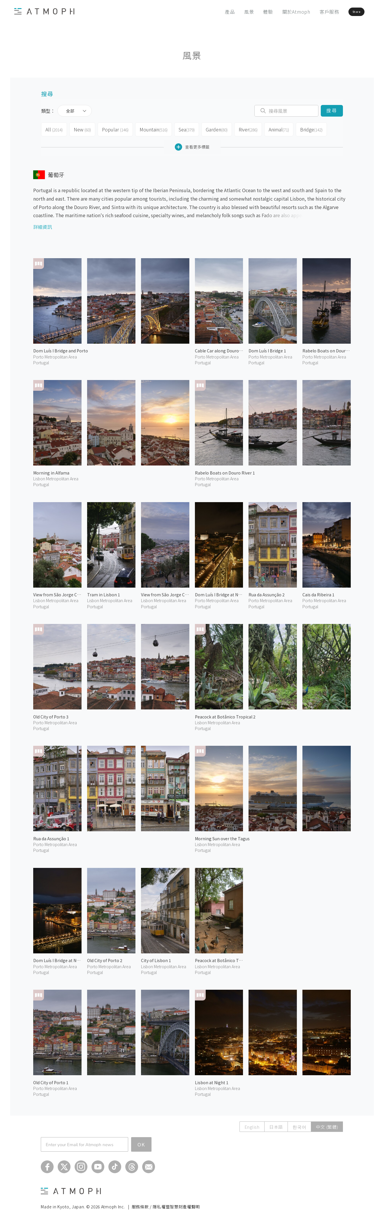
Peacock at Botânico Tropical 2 (225, 714)
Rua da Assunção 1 (51, 836)
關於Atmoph (279, 11)
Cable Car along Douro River (219, 348)
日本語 (276, 1124)
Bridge (316, 128)
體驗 (251, 11)
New (83, 128)
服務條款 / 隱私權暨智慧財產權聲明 (166, 1204)
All (54, 128)
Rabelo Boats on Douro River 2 (326, 348)
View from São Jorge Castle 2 (57, 592)
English (252, 1124)
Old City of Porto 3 (50, 714)
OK (141, 1142)
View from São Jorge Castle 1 (165, 592)
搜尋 (331, 110)
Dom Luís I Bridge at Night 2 (219, 592)
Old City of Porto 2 (104, 958)
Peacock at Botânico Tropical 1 (219, 958)
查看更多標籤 (192, 144)
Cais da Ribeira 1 (318, 592)
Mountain (154, 128)
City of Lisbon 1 (156, 958)
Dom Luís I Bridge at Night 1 (57, 958)
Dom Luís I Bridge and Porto (60, 348)
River (251, 128)
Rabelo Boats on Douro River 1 (225, 470)
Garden (219, 128)
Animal (283, 128)
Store (345, 11)
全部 (70, 111)
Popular (116, 128)
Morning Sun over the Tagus (222, 836)
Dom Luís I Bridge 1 (267, 348)
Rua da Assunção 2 (267, 592)
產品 (212, 11)
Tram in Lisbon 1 (103, 592)
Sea (188, 128)
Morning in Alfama (51, 470)
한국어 (299, 1124)
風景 (231, 11)
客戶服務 (311, 11)
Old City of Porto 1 (50, 1080)
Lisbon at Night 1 (211, 1080)
